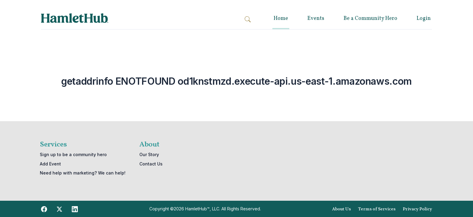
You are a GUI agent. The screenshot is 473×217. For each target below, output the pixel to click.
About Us (341, 209)
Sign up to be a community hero (73, 154)
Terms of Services (376, 209)
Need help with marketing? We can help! (82, 172)
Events (315, 18)
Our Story (149, 154)
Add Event (50, 163)
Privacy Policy (417, 209)
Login (424, 18)
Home (281, 18)
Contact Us (151, 163)
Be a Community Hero (370, 18)
